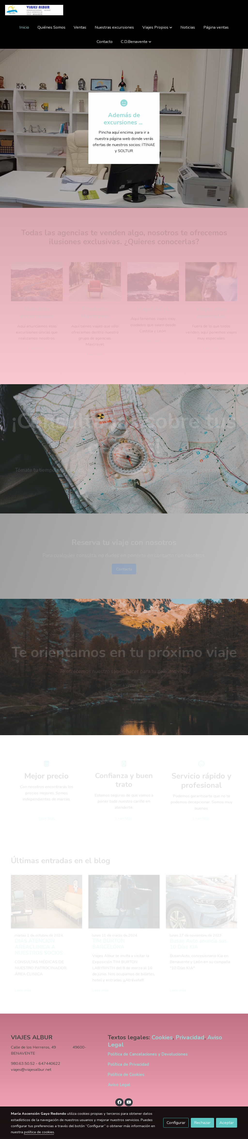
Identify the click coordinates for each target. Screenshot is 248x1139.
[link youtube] (128, 1102)
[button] (157, 27)
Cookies (162, 1037)
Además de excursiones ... (124, 119)
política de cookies (39, 1132)
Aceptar (226, 1122)
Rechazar (202, 1122)
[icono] (123, 103)
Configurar (176, 1122)
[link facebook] (119, 1102)
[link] (34, 10)
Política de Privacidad (128, 1064)
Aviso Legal (119, 1085)
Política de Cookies (126, 1074)
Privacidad (190, 1037)
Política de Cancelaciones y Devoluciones (148, 1054)
